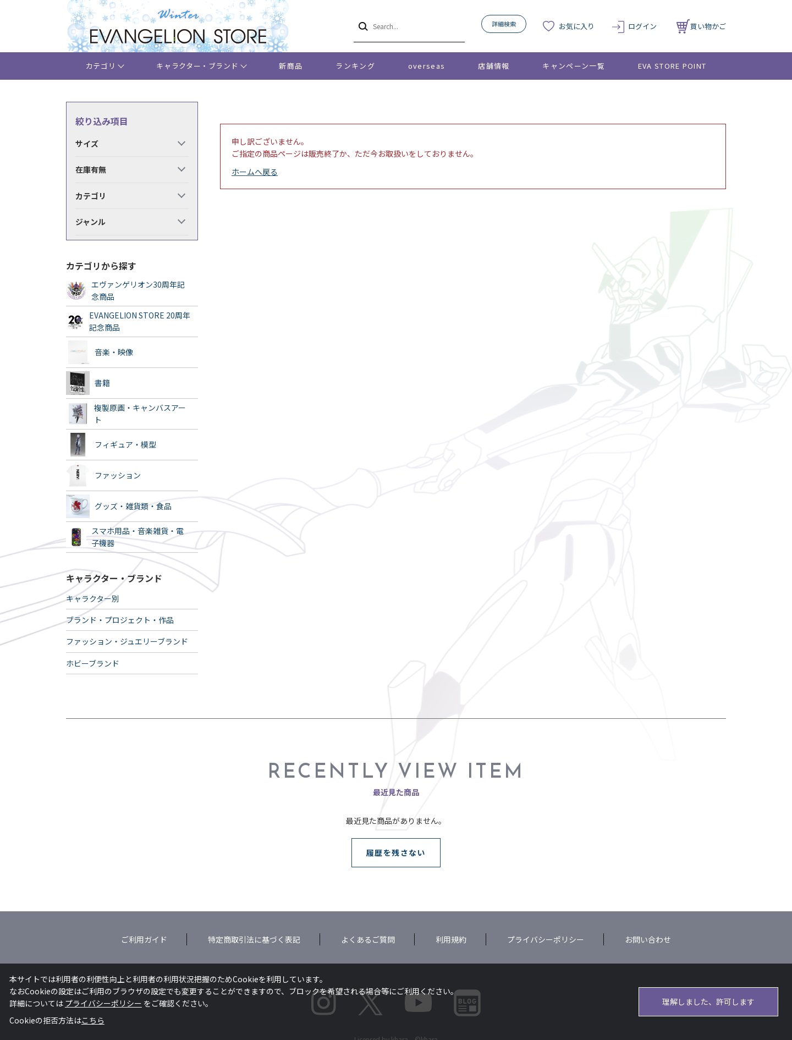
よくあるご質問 (368, 939)
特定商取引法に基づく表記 (254, 939)
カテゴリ (101, 65)
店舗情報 (493, 65)
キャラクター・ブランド (197, 65)
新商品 (290, 65)
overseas (426, 65)
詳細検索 (504, 23)
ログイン (642, 26)
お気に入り (577, 26)
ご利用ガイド (144, 939)
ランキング (355, 65)
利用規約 (451, 939)
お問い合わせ (648, 939)
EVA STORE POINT (672, 65)
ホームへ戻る (255, 171)
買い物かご (701, 26)
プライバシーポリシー (545, 939)
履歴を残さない (396, 852)
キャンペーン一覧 (573, 65)
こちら (93, 1020)
